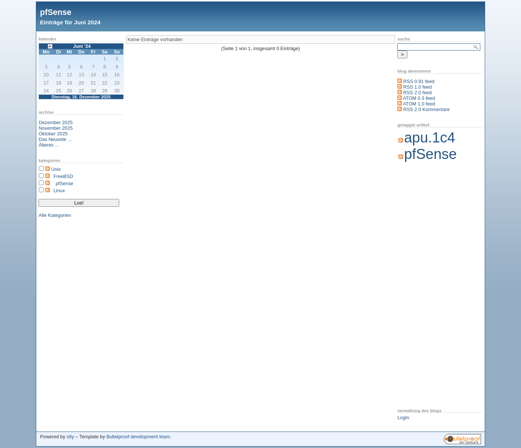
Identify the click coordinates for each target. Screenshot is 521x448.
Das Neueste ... (54, 139)
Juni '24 (82, 46)
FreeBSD (63, 176)
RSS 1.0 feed (417, 87)
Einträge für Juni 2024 (70, 22)
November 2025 (55, 128)
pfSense (55, 12)
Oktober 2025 (53, 133)
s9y (70, 436)
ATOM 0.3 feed (419, 98)
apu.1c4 (429, 137)
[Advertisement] (427, 286)
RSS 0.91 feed (418, 81)
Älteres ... (48, 145)
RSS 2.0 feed (417, 92)
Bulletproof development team (138, 436)
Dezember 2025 (55, 122)
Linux (59, 190)
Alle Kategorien (54, 215)
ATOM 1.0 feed (419, 104)
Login (403, 417)
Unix (56, 169)
